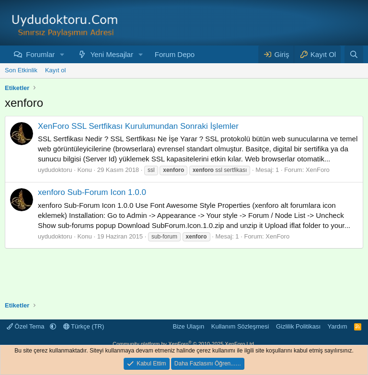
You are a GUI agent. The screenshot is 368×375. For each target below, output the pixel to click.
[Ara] (354, 54)
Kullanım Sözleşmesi (240, 326)
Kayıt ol (55, 70)
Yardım (337, 326)
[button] (62, 54)
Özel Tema (26, 326)
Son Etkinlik (21, 70)
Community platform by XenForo (184, 344)
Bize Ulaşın (189, 326)
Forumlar (40, 54)
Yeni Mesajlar (111, 54)
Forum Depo (175, 54)
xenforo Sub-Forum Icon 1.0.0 (92, 192)
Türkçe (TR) (83, 326)
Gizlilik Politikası (298, 326)
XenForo (318, 169)
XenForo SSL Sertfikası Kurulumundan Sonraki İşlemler (138, 126)
